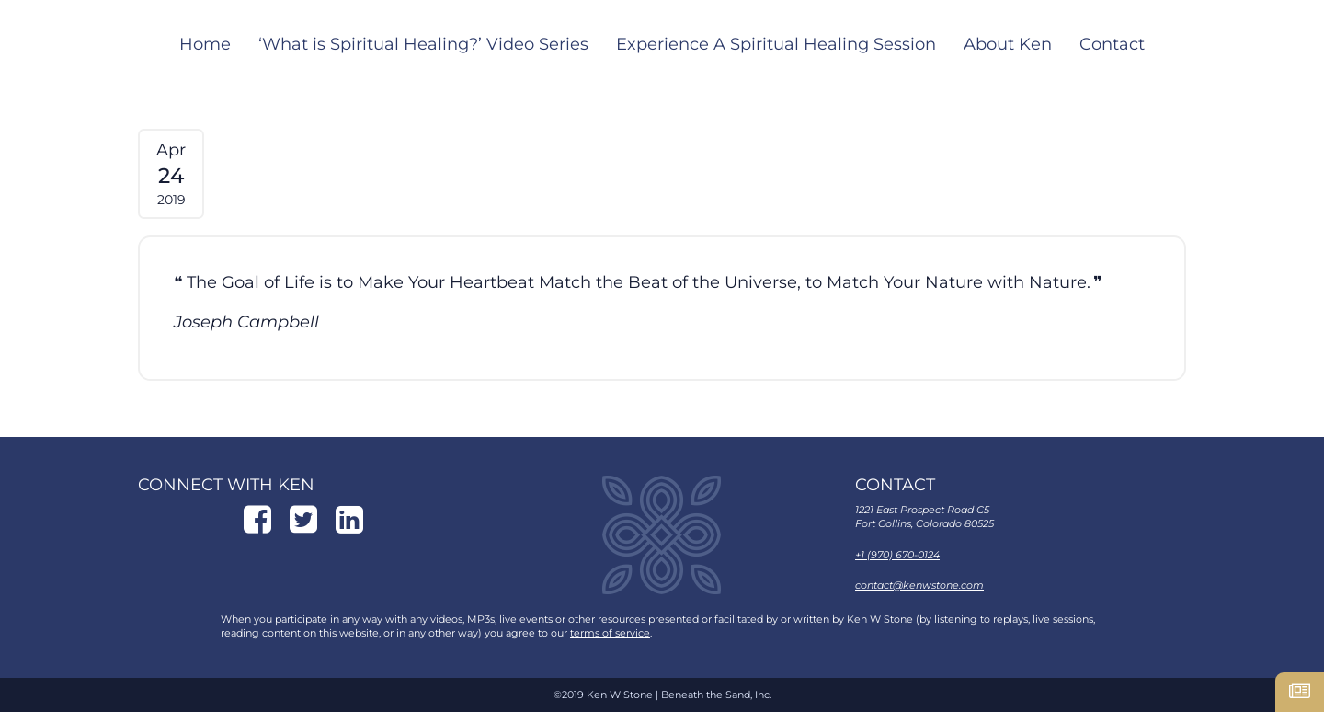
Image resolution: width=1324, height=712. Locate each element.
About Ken (1008, 44)
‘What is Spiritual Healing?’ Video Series (423, 44)
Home (205, 44)
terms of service (610, 632)
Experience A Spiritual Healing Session (776, 44)
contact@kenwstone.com (919, 585)
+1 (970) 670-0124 (897, 554)
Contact (1112, 44)
